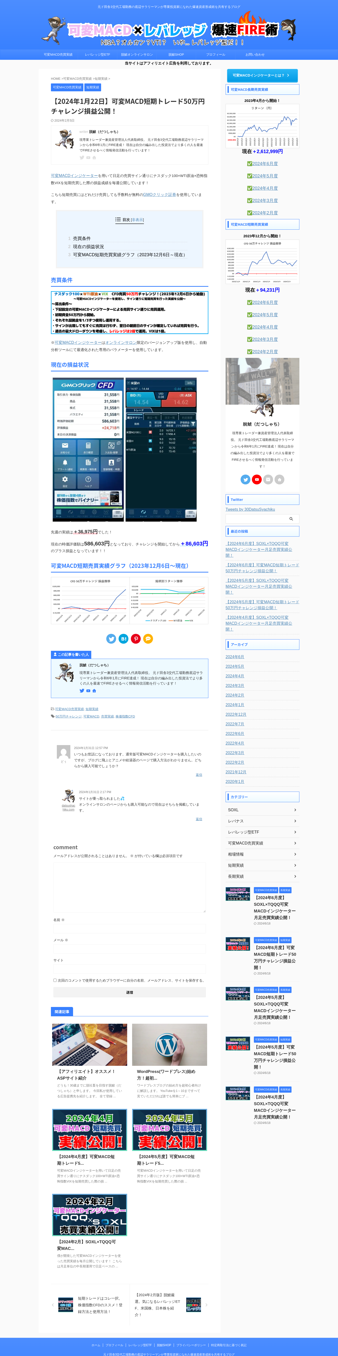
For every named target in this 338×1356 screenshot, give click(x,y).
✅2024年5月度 (262, 174)
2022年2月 (234, 735)
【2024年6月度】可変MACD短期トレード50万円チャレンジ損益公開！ (261, 553)
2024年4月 (234, 649)
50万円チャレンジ (68, 704)
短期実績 (92, 697)
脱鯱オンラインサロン (137, 54)
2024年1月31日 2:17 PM (95, 778)
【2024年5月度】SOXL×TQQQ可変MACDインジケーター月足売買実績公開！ (262, 568)
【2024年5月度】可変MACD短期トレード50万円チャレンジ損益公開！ (261, 584)
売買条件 (86, 230)
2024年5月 (234, 639)
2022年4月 (234, 716)
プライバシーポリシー (191, 1330)
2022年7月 (234, 697)
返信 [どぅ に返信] (199, 761)
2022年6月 (234, 707)
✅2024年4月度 (262, 186)
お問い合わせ (255, 54)
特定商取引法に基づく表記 (228, 1330)
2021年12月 (235, 745)
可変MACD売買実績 (58, 54)
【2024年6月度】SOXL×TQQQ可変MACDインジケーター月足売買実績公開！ (262, 537)
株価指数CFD (125, 704)
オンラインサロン (117, 332)
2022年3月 (234, 726)
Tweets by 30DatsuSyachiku (250, 500)
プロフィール (215, 54)
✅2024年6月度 (262, 162)
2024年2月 (234, 668)
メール (60, 925)
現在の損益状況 (92, 237)
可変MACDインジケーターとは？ (261, 75)
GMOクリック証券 (158, 193)
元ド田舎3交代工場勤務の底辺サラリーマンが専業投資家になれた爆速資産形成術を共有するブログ (169, 1339)
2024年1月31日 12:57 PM (91, 735)
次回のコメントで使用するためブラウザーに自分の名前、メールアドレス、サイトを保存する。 (132, 965)
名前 (59, 905)
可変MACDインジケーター (73, 175)
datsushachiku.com (68, 794)
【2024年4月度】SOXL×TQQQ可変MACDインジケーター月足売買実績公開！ (262, 599)
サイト (58, 945)
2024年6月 (234, 630)
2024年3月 (234, 659)
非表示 (137, 212)
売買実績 (107, 704)
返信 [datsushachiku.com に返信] (199, 804)
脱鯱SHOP (176, 54)
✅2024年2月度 (262, 209)
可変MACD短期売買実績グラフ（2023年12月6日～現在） (129, 244)
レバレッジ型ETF (97, 54)
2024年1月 (234, 678)
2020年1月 (234, 755)
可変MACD (91, 704)
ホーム (96, 1330)
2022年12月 (235, 687)
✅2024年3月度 (262, 197)
